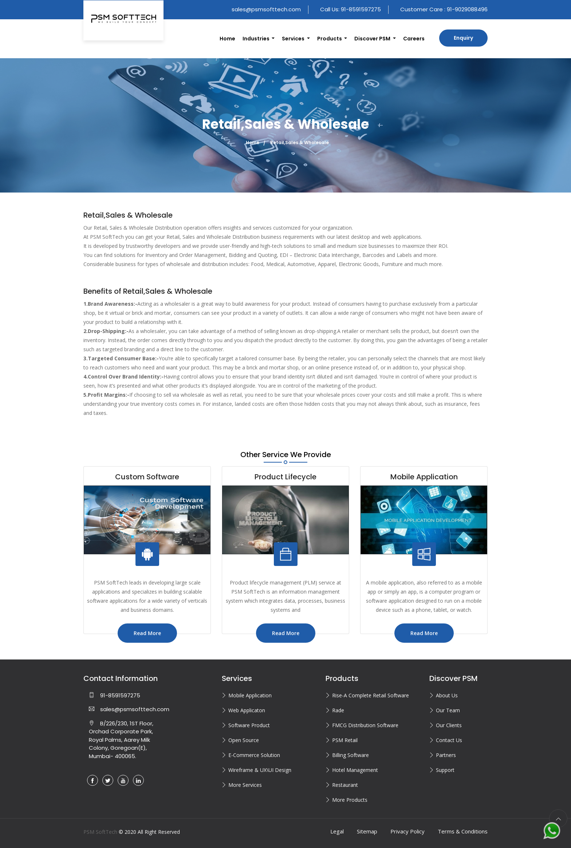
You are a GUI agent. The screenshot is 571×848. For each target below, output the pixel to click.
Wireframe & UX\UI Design (259, 769)
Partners (446, 755)
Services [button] (294, 38)
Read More (147, 633)
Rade (338, 710)
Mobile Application (250, 695)
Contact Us (449, 740)
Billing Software (350, 755)
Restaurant (345, 784)
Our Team (448, 710)
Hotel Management (355, 769)
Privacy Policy (407, 831)
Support (445, 769)
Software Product (249, 725)
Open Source (243, 740)
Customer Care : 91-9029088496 (444, 9)
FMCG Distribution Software (365, 725)
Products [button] (330, 38)
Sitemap (367, 831)
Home (227, 38)
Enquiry (463, 37)
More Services (245, 784)
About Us (447, 695)
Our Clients (449, 725)
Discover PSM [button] (372, 38)
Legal (337, 831)
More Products (349, 799)
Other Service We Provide (285, 454)
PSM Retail (345, 740)
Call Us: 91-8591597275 (350, 9)
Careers (414, 38)
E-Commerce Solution (254, 755)
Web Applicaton (246, 710)
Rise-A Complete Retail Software (370, 695)
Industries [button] (257, 38)
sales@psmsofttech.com (266, 9)
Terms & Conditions (463, 831)
